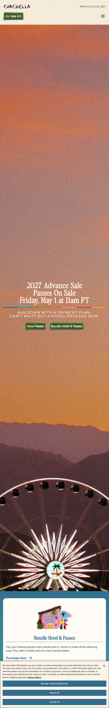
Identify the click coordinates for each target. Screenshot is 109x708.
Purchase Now (19, 658)
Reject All (54, 693)
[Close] (104, 665)
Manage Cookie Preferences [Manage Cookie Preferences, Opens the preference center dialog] (54, 683)
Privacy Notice (34, 677)
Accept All (54, 702)
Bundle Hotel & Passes (66, 326)
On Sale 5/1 (13, 16)
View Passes (35, 326)
